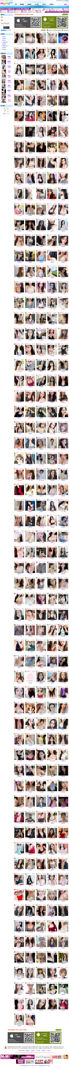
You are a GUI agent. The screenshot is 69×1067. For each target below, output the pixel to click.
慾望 (9, 91)
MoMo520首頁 (59, 0)
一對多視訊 (19, 168)
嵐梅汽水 (9, 62)
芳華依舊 (9, 86)
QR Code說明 (65, 14)
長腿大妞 (9, 57)
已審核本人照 (4, 45)
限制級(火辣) (51, 30)
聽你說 (9, 77)
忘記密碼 (9, 30)
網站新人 (4, 40)
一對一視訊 (30, 480)
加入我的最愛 (65, 0)
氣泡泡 (9, 72)
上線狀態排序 (4, 42)
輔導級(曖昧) (58, 30)
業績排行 (4, 36)
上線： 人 (6, 108)
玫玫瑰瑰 (9, 82)
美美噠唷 (9, 67)
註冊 (6, 30)
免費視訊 (41, 59)
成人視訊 (4, 49)
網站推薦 (4, 43)
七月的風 (9, 101)
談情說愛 (4, 47)
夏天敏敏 (9, 96)
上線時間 (4, 38)
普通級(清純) (66, 30)
